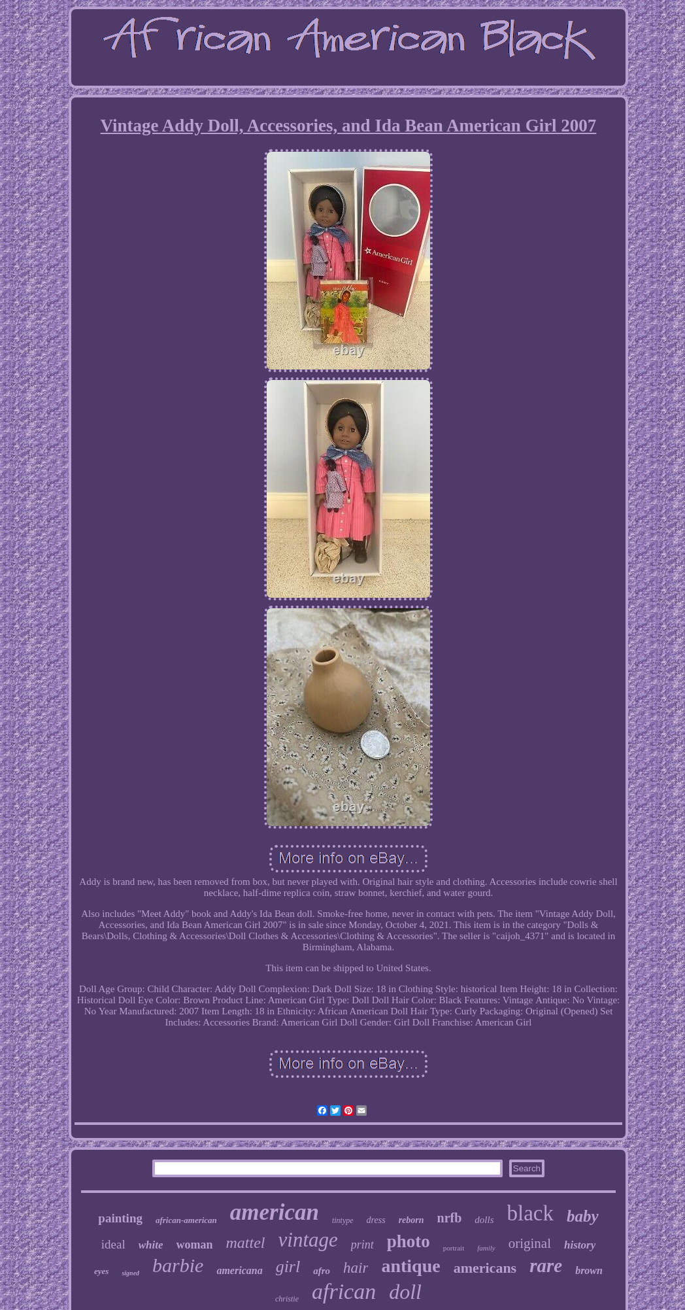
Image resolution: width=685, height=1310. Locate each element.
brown (589, 1270)
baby (583, 1216)
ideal (113, 1244)
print (362, 1244)
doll (405, 1291)
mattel (245, 1242)
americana (239, 1270)
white (151, 1245)
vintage (308, 1239)
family (486, 1248)
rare (545, 1265)
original (530, 1243)
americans (485, 1268)
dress (376, 1220)
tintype (343, 1220)
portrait (453, 1248)
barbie (177, 1265)
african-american (186, 1220)
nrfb (449, 1218)
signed (130, 1273)
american (274, 1212)
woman (194, 1244)
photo (408, 1241)
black (530, 1213)
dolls (484, 1220)
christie (287, 1298)
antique (410, 1266)
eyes (101, 1271)
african (344, 1291)
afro (321, 1271)
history (579, 1245)
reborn (411, 1220)
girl (288, 1266)
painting (120, 1218)
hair (355, 1268)
